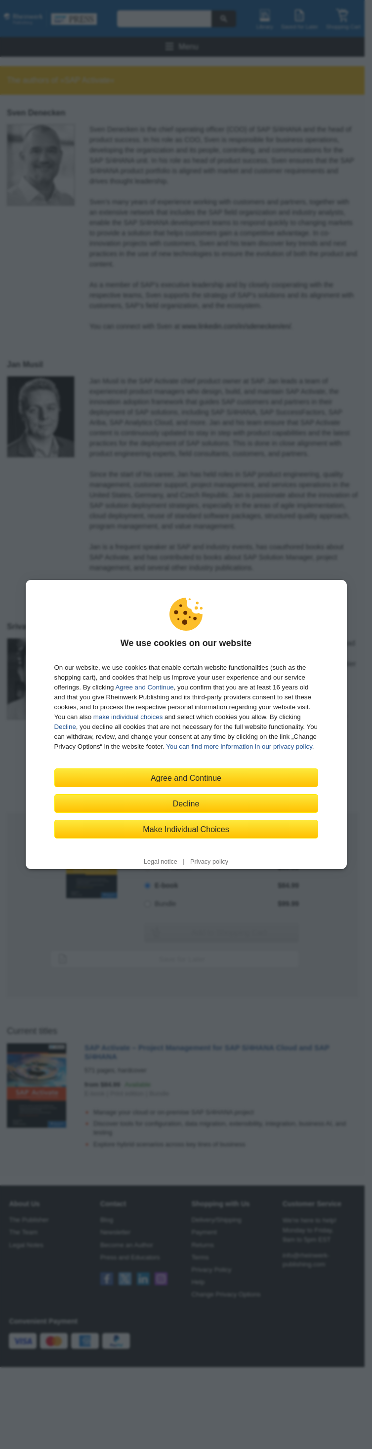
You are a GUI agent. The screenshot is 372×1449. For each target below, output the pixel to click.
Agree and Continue (144, 687)
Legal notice (160, 861)
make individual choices (128, 717)
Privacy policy (209, 861)
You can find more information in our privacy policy (239, 746)
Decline (65, 726)
